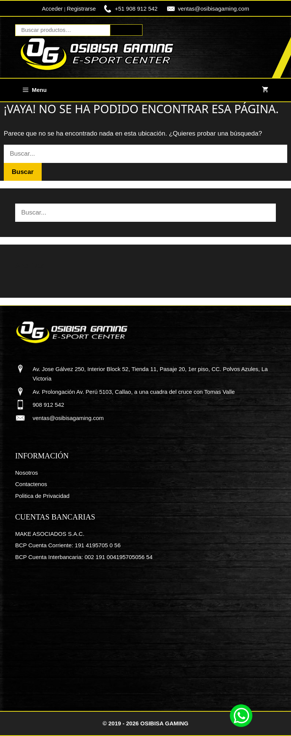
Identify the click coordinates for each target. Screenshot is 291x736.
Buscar (126, 30)
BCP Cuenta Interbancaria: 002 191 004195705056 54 (84, 557)
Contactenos (31, 484)
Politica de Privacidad (42, 496)
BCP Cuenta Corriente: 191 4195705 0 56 (67, 545)
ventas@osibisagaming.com (213, 8)
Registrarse (81, 8)
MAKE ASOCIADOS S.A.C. (49, 534)
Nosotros (26, 472)
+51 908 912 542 (136, 8)
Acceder (52, 8)
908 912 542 (48, 404)
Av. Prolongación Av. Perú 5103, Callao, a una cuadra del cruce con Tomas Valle (134, 392)
